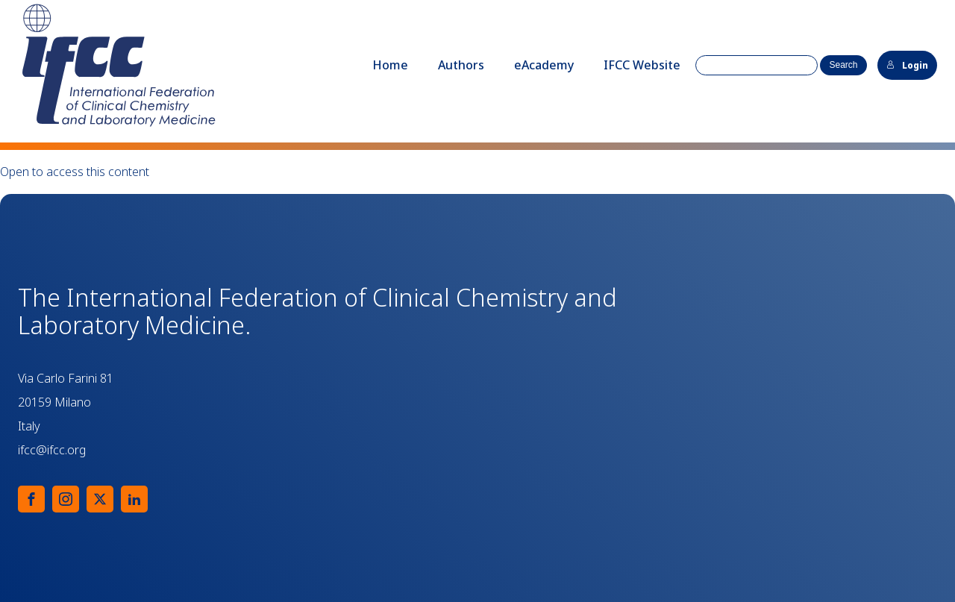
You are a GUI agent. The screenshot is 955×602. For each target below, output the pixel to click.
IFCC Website (642, 65)
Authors (461, 65)
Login (907, 65)
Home (390, 65)
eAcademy (544, 65)
